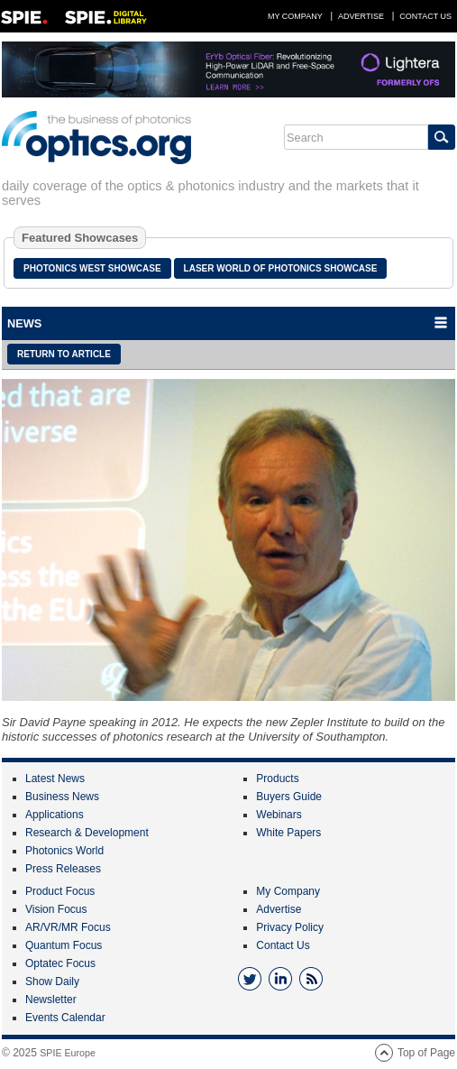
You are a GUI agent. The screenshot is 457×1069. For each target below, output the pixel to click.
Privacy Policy (290, 927)
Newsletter (51, 999)
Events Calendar (65, 1017)
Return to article (64, 354)
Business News (62, 796)
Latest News (55, 778)
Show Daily (52, 981)
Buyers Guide (289, 796)
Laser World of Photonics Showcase (281, 268)
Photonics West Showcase (92, 268)
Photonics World (64, 850)
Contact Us (425, 16)
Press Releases (63, 868)
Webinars (278, 814)
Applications (54, 814)
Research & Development (87, 832)
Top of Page (426, 1052)
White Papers (288, 832)
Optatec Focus (60, 963)
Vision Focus (56, 909)
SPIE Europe (68, 1052)
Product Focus (60, 891)
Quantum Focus (63, 945)
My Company (295, 16)
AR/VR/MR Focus (68, 927)
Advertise (361, 16)
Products (277, 778)
